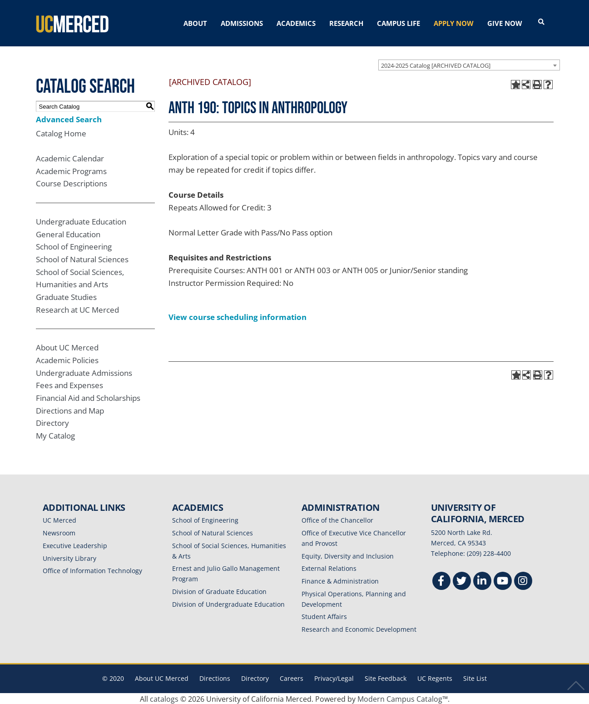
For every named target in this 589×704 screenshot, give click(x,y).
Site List (475, 677)
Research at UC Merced (77, 309)
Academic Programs (71, 170)
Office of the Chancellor (337, 519)
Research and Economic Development (359, 628)
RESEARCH (346, 23)
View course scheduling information (237, 316)
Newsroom (59, 532)
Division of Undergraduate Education (228, 603)
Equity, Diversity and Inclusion (348, 555)
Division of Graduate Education (219, 590)
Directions (214, 677)
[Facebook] (441, 581)
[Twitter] (461, 581)
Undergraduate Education (81, 220)
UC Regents (434, 677)
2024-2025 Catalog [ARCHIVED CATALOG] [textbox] (435, 64)
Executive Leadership (75, 544)
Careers (291, 677)
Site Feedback (385, 677)
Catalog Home (61, 132)
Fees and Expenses (69, 384)
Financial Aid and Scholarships (88, 397)
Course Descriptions (71, 183)
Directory (52, 422)
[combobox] (469, 64)
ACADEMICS (296, 23)
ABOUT (195, 23)
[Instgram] (523, 581)
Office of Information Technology (92, 570)
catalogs (164, 698)
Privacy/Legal (334, 677)
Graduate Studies (66, 296)
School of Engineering (74, 246)
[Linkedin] (482, 581)
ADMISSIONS (242, 23)
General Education (68, 233)
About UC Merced (67, 347)
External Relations (329, 568)
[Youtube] (502, 581)
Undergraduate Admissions (84, 372)
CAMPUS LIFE (398, 23)
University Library (69, 557)
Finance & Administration (340, 580)
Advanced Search (69, 118)
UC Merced (59, 519)
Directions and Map (70, 409)
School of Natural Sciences (82, 258)
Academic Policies (67, 359)
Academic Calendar (70, 157)
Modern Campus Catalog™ (402, 698)
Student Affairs (324, 616)
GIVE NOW (504, 23)
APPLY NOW (454, 23)
